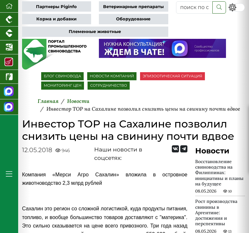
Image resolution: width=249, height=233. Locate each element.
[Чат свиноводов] (9, 107)
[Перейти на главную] (9, 6)
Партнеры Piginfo (56, 6)
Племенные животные (95, 31)
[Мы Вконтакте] (175, 148)
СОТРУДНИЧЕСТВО (108, 85)
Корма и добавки (56, 19)
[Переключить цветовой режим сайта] (236, 7)
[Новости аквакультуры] (9, 47)
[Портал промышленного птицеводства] (9, 20)
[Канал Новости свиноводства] (9, 91)
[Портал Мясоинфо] (9, 62)
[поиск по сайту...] (194, 7)
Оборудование (133, 19)
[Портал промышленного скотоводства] (9, 33)
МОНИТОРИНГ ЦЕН (62, 85)
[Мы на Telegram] (183, 148)
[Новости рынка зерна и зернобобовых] (9, 77)
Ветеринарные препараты (133, 6)
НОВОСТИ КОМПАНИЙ (112, 76)
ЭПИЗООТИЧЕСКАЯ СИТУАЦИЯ (172, 76)
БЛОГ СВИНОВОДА (62, 76)
